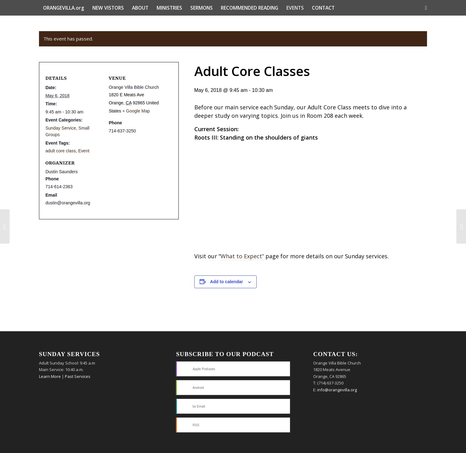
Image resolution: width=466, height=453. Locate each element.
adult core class (61, 150)
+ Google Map (136, 110)
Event (84, 150)
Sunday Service (61, 128)
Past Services (77, 376)
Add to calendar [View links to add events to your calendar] (226, 281)
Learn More (50, 376)
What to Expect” (242, 256)
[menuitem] (63, 8)
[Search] (424, 8)
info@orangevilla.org (337, 390)
